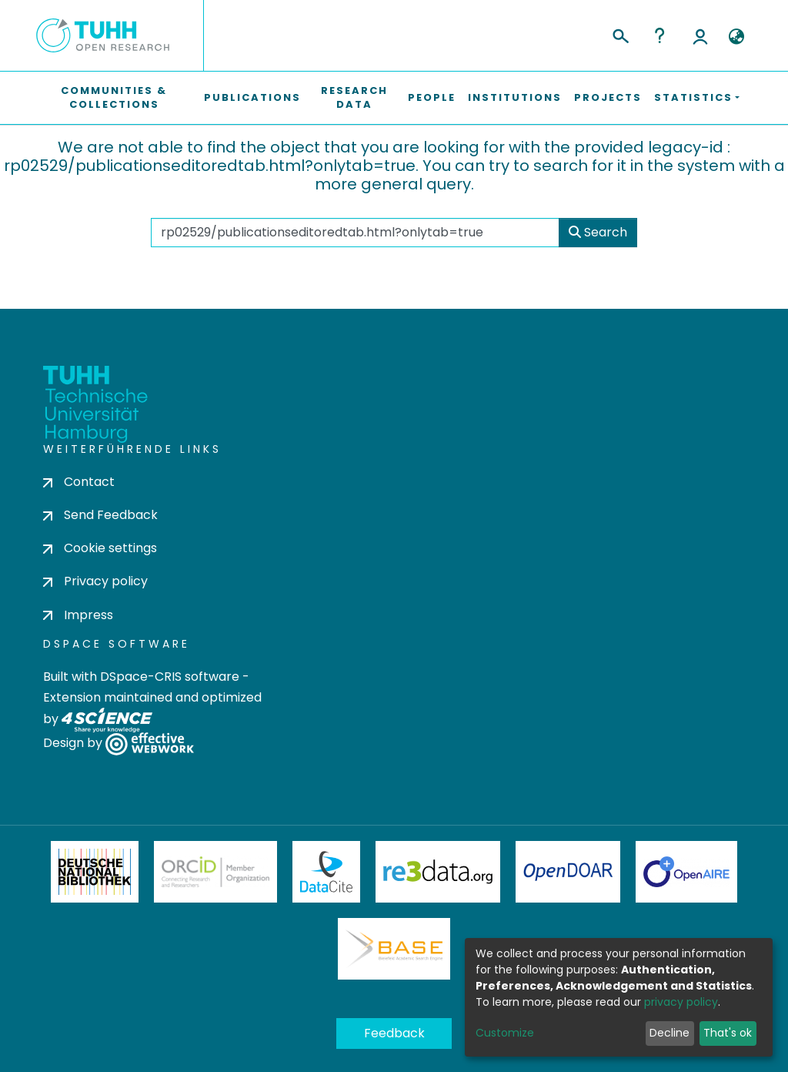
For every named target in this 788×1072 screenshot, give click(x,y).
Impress (78, 615)
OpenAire (686, 871)
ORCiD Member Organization (215, 871)
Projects (608, 97)
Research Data (354, 97)
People (432, 97)
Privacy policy (95, 581)
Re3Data (437, 872)
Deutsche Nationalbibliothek (94, 872)
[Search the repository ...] (355, 232)
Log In (700, 35)
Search (598, 232)
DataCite (326, 872)
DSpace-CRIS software (169, 676)
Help (659, 35)
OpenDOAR (568, 872)
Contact (79, 482)
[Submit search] (619, 34)
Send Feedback (100, 515)
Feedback (394, 1033)
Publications (252, 97)
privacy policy (681, 1002)
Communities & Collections (114, 97)
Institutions (515, 97)
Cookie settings (100, 548)
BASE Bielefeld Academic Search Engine (394, 949)
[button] (736, 37)
